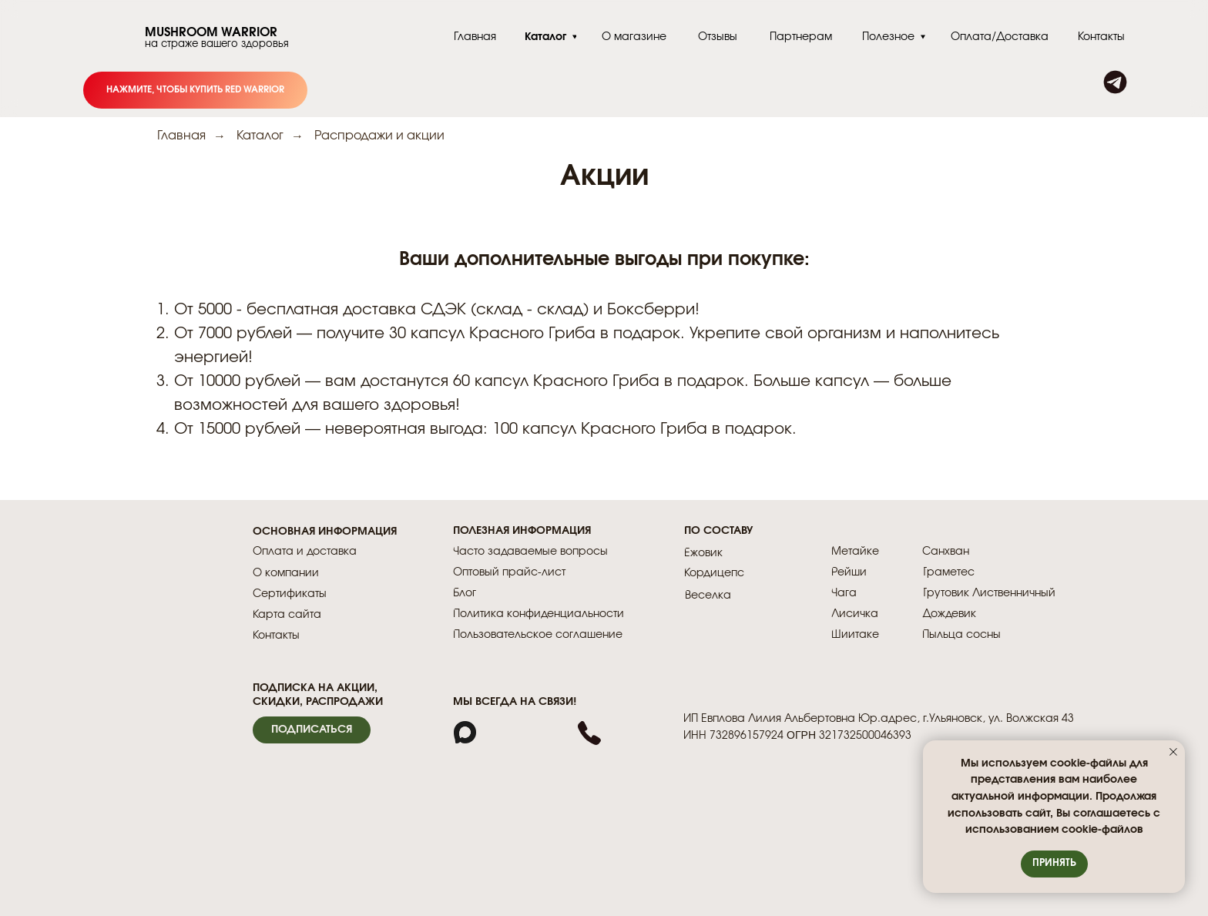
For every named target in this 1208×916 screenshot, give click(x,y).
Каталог (260, 135)
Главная (181, 135)
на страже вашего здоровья (217, 44)
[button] (312, 729)
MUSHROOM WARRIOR (211, 32)
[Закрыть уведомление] (1173, 752)
